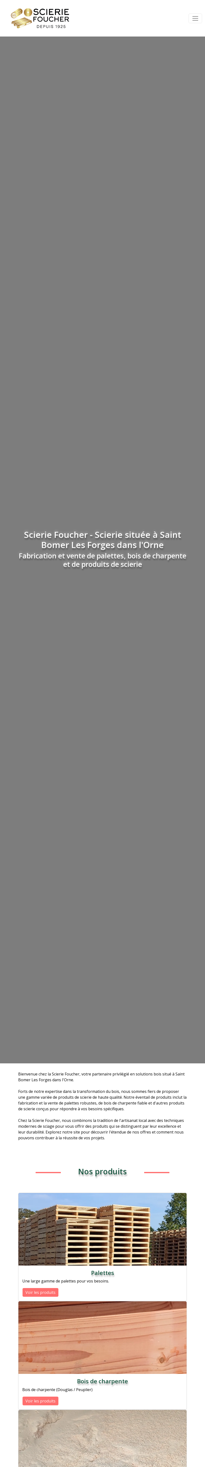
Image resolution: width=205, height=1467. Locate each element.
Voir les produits (40, 1292)
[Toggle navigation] (195, 18)
